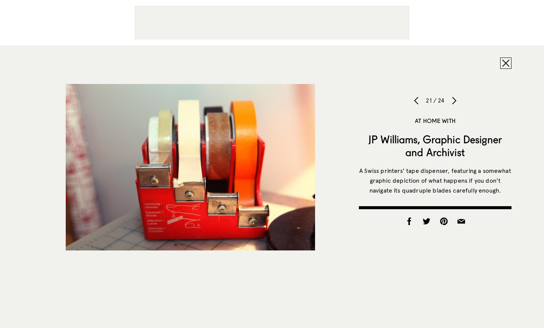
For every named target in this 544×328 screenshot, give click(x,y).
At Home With (435, 120)
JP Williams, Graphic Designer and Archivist (435, 146)
